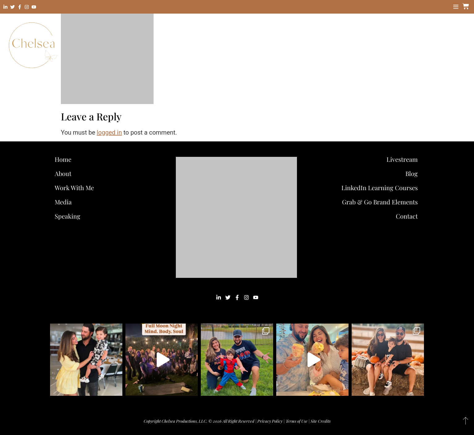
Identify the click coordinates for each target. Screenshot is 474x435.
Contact (407, 216)
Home (63, 159)
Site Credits (321, 421)
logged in (109, 132)
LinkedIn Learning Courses (379, 187)
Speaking (67, 216)
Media (63, 202)
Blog (411, 173)
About (63, 173)
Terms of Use (296, 421)
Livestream (402, 159)
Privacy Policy (269, 421)
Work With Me (76, 187)
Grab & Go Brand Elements (380, 202)
